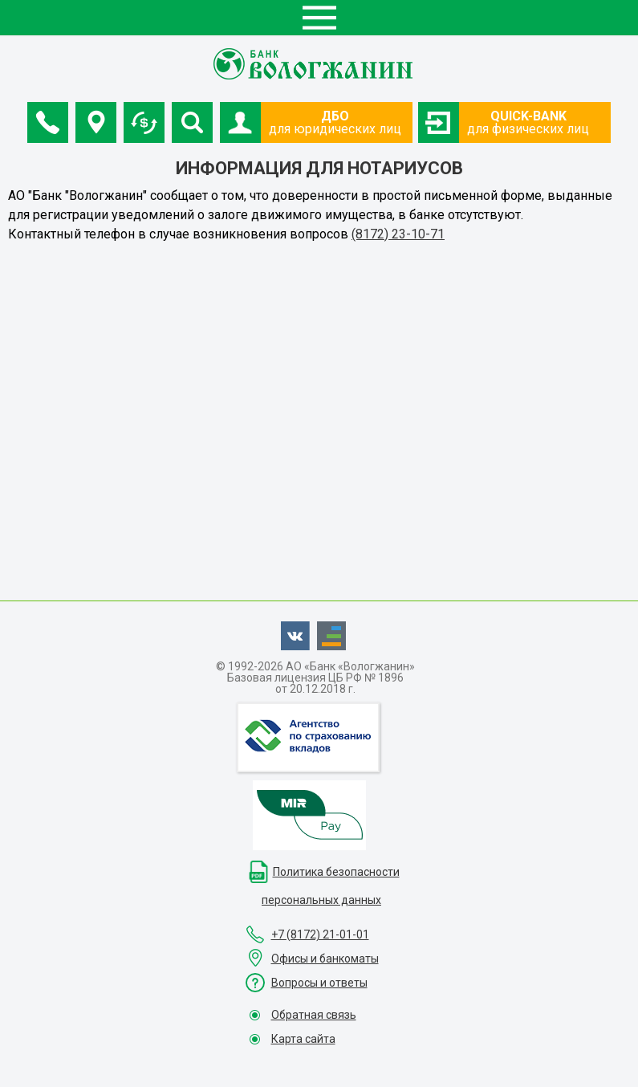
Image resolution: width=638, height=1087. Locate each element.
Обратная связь (313, 1014)
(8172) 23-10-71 (398, 234)
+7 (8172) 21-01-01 (320, 934)
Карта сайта (303, 1038)
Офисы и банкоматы (325, 958)
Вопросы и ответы (319, 982)
